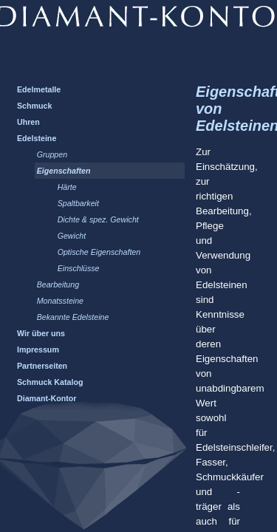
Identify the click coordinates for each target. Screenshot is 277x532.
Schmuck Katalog (50, 382)
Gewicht (72, 235)
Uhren (28, 121)
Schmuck (34, 105)
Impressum (38, 349)
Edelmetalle (39, 89)
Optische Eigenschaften (99, 252)
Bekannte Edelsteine (73, 317)
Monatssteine (60, 300)
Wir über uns (41, 333)
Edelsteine (36, 138)
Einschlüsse (79, 268)
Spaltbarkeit (78, 203)
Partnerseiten (42, 365)
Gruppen (52, 154)
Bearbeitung (58, 284)
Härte (67, 187)
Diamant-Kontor (47, 398)
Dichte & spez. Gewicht (98, 219)
